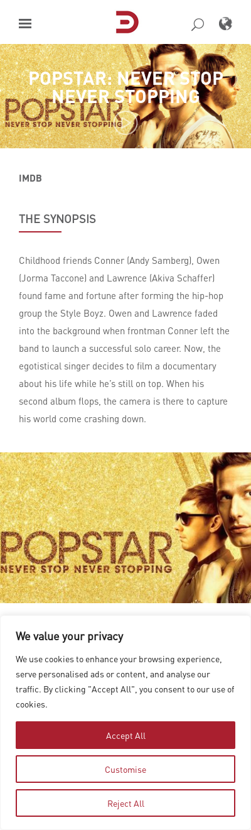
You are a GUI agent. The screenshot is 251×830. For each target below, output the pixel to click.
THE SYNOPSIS (57, 218)
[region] (125, 722)
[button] (25, 23)
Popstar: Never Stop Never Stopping (125, 86)
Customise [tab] (125, 769)
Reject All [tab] (125, 803)
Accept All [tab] (126, 735)
